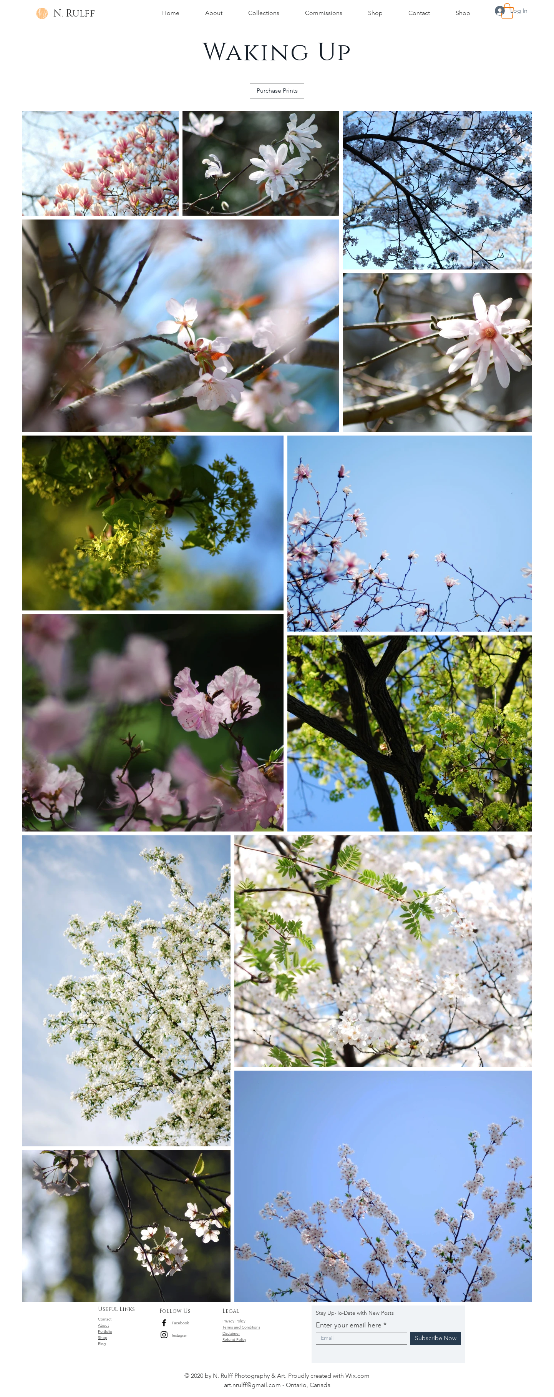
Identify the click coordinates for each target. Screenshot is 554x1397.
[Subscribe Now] (435, 1338)
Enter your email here (348, 1325)
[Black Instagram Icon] (164, 1334)
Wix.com (357, 1375)
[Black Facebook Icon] (164, 1322)
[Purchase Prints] (277, 90)
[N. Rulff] (74, 14)
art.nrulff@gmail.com (252, 1385)
